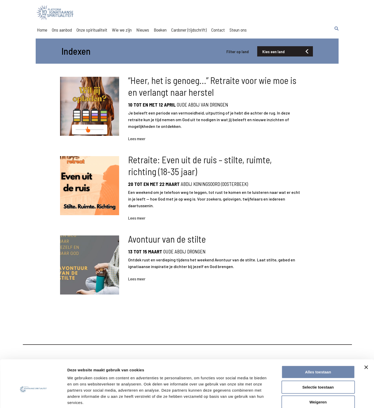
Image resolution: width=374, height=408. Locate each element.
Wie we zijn (122, 30)
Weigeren (318, 375)
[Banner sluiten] (366, 340)
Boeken (160, 30)
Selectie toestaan (318, 360)
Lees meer (136, 140)
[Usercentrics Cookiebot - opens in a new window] (33, 398)
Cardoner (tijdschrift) (189, 30)
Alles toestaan (318, 345)
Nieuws (142, 30)
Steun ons (238, 30)
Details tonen (277, 398)
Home (42, 30)
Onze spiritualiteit (91, 30)
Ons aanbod (62, 30)
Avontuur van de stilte (167, 245)
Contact (218, 30)
